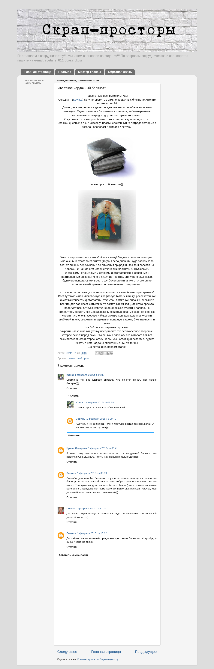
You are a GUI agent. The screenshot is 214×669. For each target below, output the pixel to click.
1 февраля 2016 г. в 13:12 (92, 533)
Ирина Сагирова (77, 448)
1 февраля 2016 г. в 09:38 (99, 402)
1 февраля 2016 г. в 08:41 (103, 448)
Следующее (67, 652)
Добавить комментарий (73, 555)
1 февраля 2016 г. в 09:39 (92, 473)
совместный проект (79, 358)
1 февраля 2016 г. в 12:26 (91, 508)
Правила (64, 71)
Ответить (72, 388)
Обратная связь (120, 71)
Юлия (70, 374)
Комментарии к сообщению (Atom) (97, 659)
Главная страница (38, 71)
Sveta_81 (71, 353)
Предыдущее (146, 652)
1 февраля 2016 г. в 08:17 (89, 374)
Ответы (74, 395)
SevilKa (77, 99)
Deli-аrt (71, 508)
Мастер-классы (89, 71)
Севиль (80, 418)
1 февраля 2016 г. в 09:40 (101, 418)
